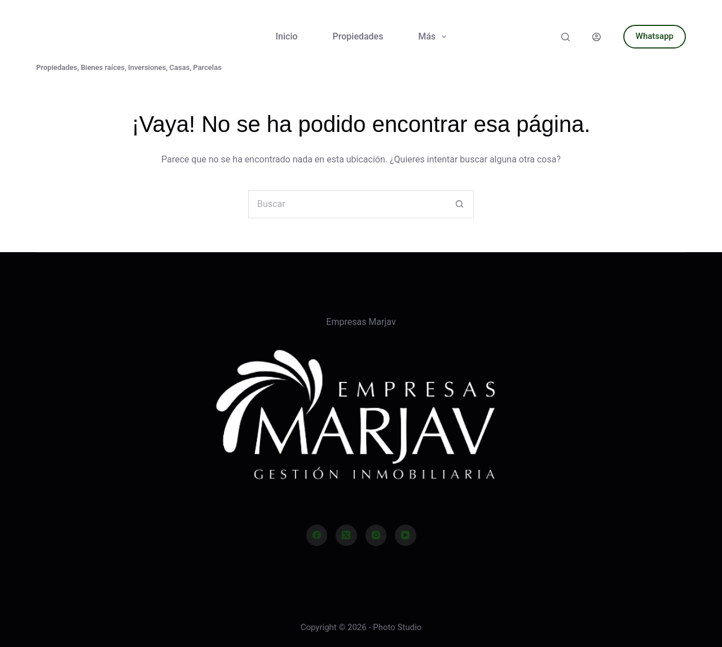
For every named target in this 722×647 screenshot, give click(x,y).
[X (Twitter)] (346, 535)
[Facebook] (317, 535)
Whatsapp (654, 36)
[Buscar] (565, 37)
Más (434, 36)
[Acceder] (596, 37)
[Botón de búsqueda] (460, 204)
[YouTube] (405, 535)
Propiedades (358, 36)
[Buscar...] (347, 204)
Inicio (287, 36)
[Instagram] (376, 535)
